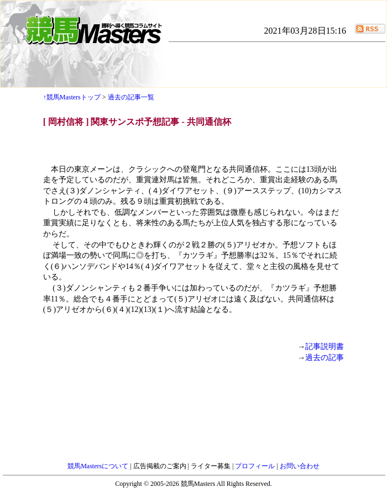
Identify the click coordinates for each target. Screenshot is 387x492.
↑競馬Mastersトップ (72, 97)
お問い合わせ (300, 466)
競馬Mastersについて (98, 466)
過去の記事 (324, 357)
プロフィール (255, 466)
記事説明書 (324, 346)
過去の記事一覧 (131, 97)
